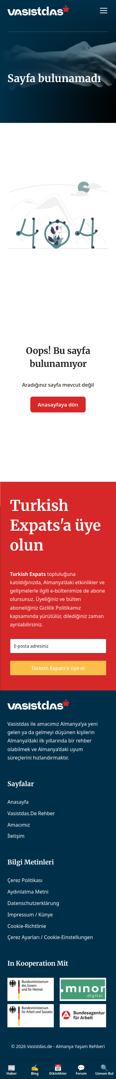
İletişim (15, 836)
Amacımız (18, 824)
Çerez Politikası (24, 880)
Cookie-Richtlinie (26, 926)
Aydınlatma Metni (28, 891)
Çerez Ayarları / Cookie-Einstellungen (50, 937)
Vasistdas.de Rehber (31, 813)
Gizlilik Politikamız (60, 607)
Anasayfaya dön (58, 404)
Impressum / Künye (30, 914)
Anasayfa (17, 801)
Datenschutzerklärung (33, 903)
